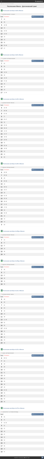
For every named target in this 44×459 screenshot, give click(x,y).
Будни (2, 16)
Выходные (6, 16)
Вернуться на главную (37, 16)
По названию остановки (9, 3)
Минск (3, 3)
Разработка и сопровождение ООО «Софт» (22, 457)
